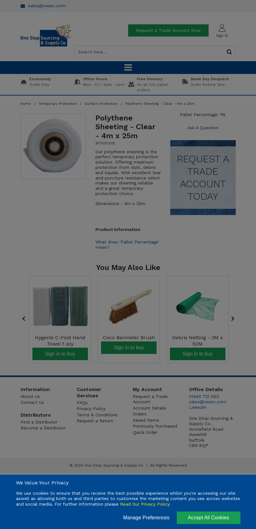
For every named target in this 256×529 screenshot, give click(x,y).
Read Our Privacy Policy (144, 504)
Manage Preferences (146, 517)
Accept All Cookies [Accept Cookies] (208, 517)
